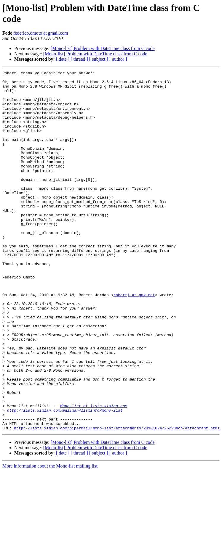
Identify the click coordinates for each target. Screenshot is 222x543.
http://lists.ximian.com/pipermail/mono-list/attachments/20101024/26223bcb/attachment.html (117, 499)
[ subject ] (98, 59)
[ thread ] (79, 59)
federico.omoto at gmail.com (40, 33)
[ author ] (118, 59)
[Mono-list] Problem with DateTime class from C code (103, 48)
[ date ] (62, 59)
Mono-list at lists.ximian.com (93, 473)
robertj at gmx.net (134, 340)
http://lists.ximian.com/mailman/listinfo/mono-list (65, 478)
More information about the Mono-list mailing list (50, 537)
